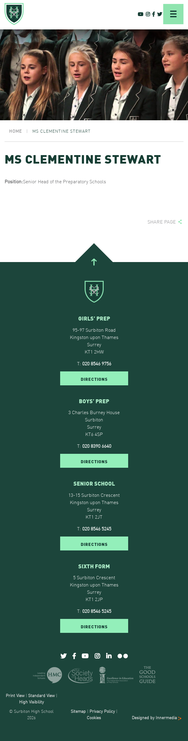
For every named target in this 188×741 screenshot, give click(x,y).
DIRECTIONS (94, 379)
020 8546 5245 (96, 528)
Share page (161, 221)
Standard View (41, 695)
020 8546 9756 (96, 363)
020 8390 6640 (96, 445)
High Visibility (31, 701)
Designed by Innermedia (156, 717)
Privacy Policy (102, 711)
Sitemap (78, 711)
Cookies (94, 717)
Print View (15, 695)
